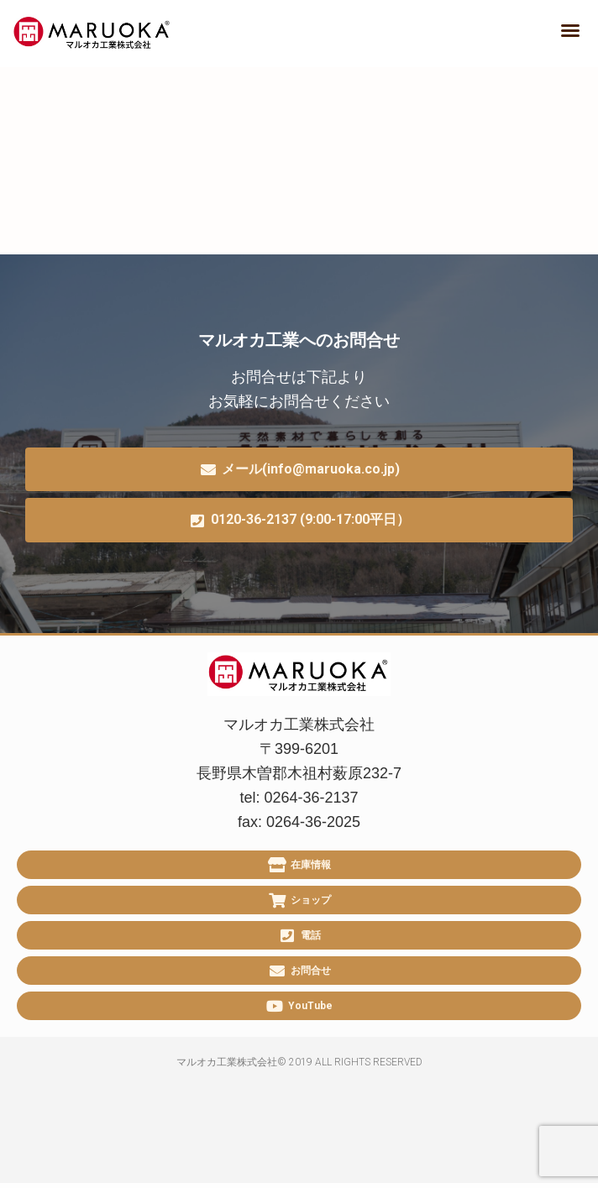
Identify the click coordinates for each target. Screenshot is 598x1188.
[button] (570, 30)
